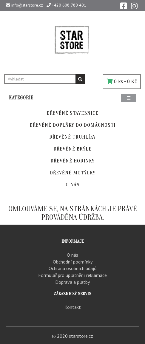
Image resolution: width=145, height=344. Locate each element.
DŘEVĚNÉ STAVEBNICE (72, 113)
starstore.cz (81, 336)
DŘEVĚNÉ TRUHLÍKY (72, 137)
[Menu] (128, 98)
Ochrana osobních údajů (73, 268)
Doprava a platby (72, 282)
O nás (72, 255)
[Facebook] (123, 5)
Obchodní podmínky (72, 262)
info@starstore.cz (24, 5)
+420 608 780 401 (66, 5)
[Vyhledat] (40, 79)
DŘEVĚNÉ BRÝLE (72, 149)
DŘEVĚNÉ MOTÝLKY (72, 173)
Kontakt (72, 307)
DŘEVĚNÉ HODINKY (72, 161)
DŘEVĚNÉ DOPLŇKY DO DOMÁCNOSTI (72, 125)
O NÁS (73, 185)
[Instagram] (134, 5)
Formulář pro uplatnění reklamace (72, 275)
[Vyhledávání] (80, 79)
